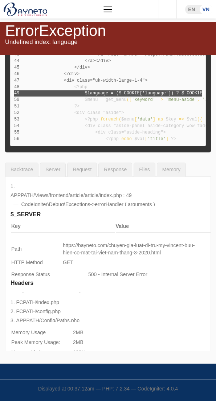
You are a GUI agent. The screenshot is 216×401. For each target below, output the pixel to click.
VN (206, 9)
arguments (140, 204)
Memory (171, 169)
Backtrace (22, 169)
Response (115, 169)
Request (82, 169)
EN (191, 9)
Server (52, 169)
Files (144, 169)
